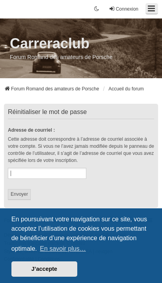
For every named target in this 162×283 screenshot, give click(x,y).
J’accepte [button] (45, 269)
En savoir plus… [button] (63, 248)
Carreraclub (49, 43)
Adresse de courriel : (31, 130)
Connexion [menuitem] (123, 9)
